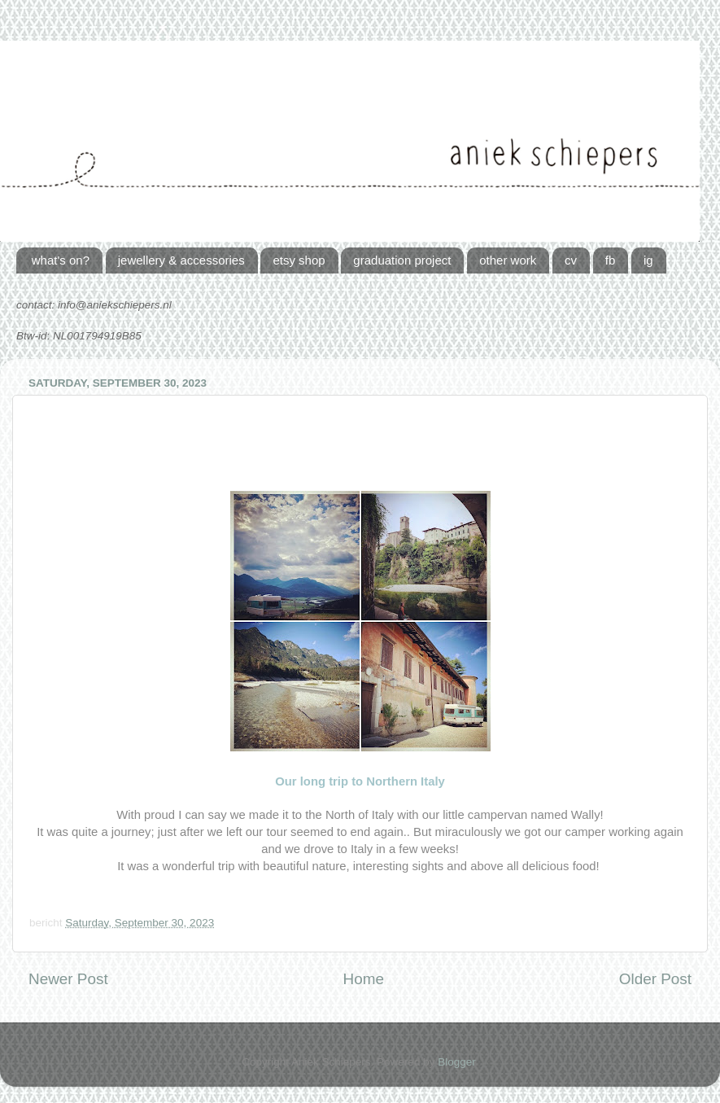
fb (610, 260)
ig (648, 260)
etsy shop (299, 260)
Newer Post (68, 978)
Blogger (456, 1062)
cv (571, 260)
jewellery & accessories (181, 260)
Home (363, 978)
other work (507, 260)
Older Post (655, 978)
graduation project (402, 260)
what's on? (60, 260)
